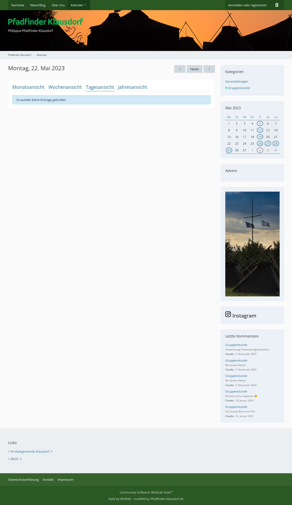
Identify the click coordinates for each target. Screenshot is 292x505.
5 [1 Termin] (260, 123)
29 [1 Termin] (229, 150)
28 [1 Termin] (276, 143)
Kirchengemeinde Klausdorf (30, 451)
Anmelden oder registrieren (247, 5)
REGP (14, 459)
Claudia (229, 354)
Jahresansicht (132, 87)
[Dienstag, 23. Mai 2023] (209, 69)
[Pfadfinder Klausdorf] (146, 30)
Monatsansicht (28, 87)
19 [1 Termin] (260, 137)
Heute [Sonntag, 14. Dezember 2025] (194, 69)
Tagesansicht (100, 87)
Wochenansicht (65, 87)
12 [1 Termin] (260, 130)
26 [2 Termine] (260, 143)
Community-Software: (146, 492)
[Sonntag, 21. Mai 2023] (180, 69)
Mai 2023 (233, 107)
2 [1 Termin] (260, 150)
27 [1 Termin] (268, 143)
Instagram (240, 315)
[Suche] (277, 5)
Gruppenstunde (236, 345)
